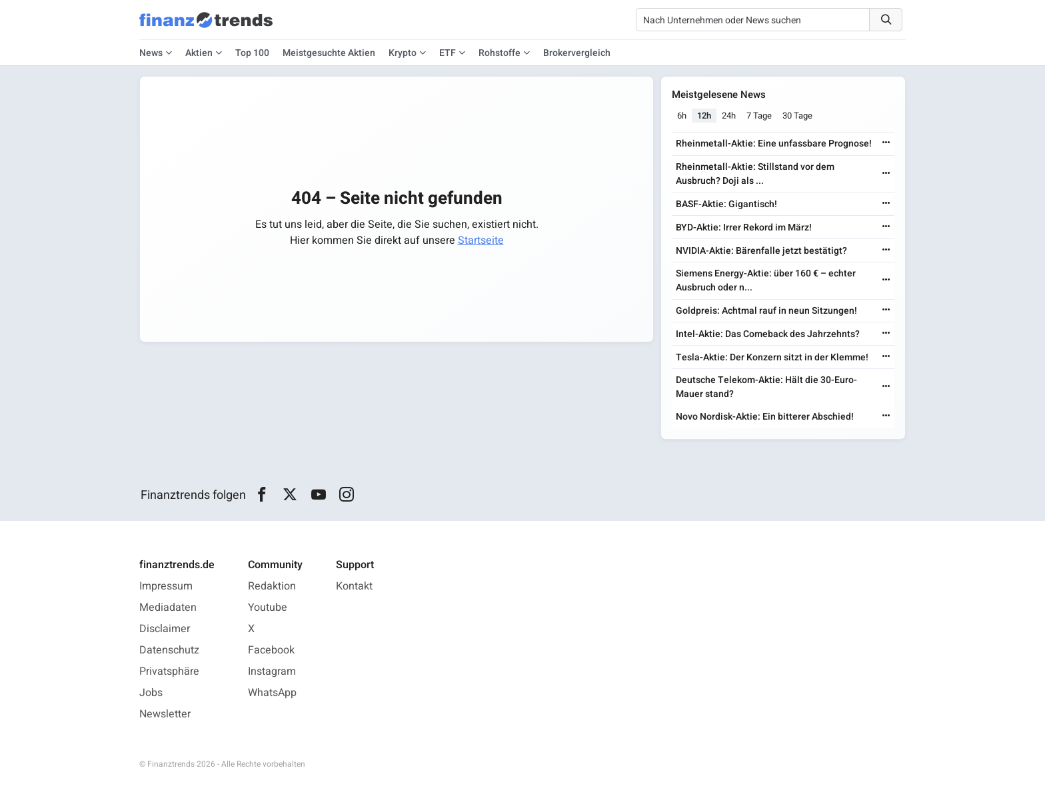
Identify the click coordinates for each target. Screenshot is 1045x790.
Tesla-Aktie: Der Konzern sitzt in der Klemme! (772, 357)
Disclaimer (164, 629)
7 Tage (759, 115)
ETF (447, 53)
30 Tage (797, 115)
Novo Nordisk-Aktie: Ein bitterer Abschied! (765, 417)
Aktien (199, 53)
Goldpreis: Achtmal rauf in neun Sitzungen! (766, 311)
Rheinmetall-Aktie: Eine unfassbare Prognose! (774, 144)
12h (704, 115)
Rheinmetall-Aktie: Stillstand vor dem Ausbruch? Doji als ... (755, 174)
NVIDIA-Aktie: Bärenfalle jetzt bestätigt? (761, 251)
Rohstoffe (500, 53)
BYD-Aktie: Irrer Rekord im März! (744, 227)
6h (681, 115)
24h (729, 115)
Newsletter (165, 714)
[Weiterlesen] (886, 144)
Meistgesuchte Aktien (329, 53)
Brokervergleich (576, 53)
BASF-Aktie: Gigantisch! (726, 204)
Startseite (481, 240)
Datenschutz (169, 650)
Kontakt (354, 586)
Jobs (151, 693)
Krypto (403, 53)
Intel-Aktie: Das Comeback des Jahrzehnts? (768, 334)
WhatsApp (272, 693)
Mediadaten (168, 607)
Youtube (267, 607)
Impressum (166, 586)
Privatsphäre (169, 671)
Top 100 (252, 53)
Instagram (272, 671)
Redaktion (272, 586)
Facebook (271, 650)
